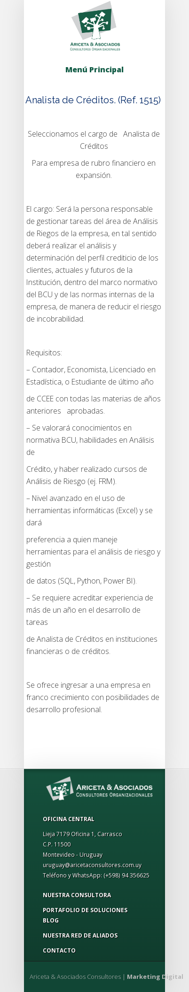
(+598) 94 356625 (126, 875)
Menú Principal (94, 69)
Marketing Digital (155, 976)
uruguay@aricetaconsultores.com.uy (92, 865)
